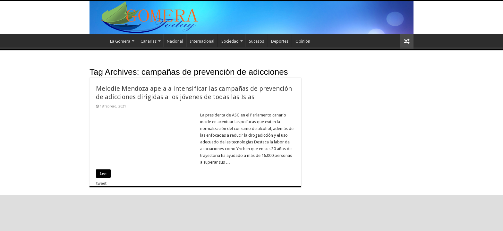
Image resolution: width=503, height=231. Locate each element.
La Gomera (120, 41)
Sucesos (256, 41)
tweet (101, 183)
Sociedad (230, 41)
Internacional (202, 41)
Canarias (149, 41)
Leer (103, 173)
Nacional (175, 41)
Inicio (98, 40)
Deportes (279, 41)
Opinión (302, 41)
